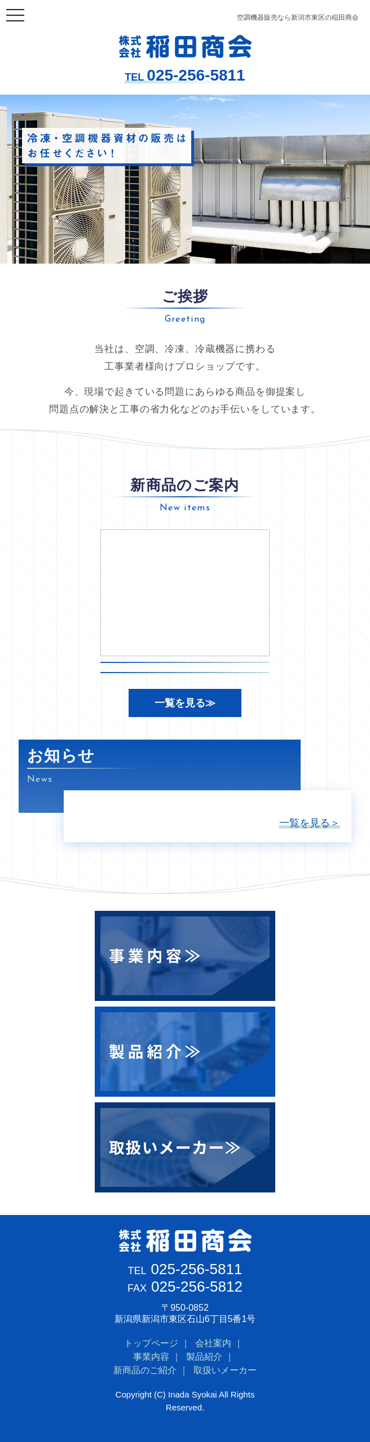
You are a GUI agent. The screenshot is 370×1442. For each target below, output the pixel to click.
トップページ (151, 1343)
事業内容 (151, 1356)
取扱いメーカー (225, 1370)
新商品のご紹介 (145, 1370)
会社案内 (213, 1343)
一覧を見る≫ (185, 703)
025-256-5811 (185, 75)
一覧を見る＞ (309, 823)
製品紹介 (204, 1356)
